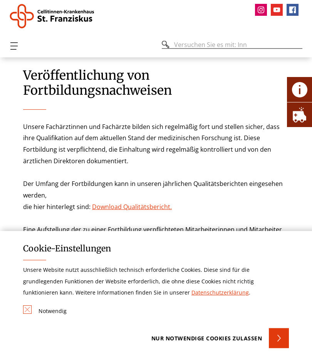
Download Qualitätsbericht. (132, 207)
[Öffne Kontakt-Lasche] (299, 89)
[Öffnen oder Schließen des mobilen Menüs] (14, 46)
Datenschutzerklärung (220, 292)
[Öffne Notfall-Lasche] (299, 114)
